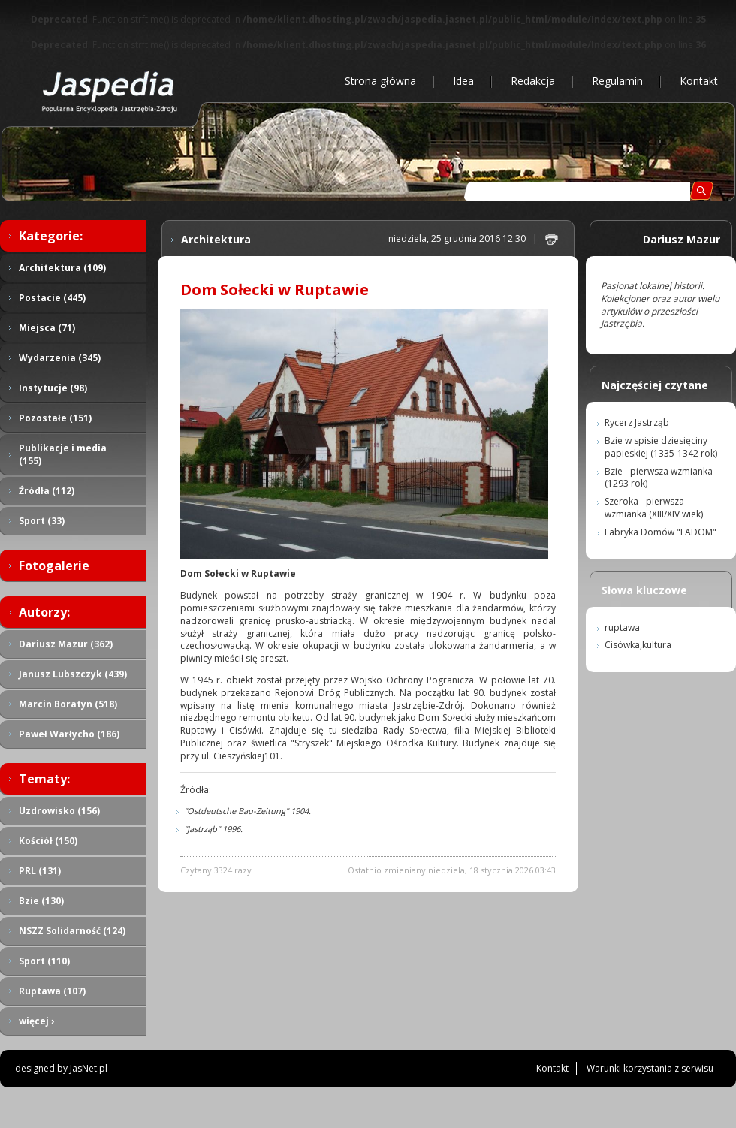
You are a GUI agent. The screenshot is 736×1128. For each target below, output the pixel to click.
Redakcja (533, 81)
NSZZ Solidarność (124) (72, 930)
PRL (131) (40, 870)
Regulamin (617, 81)
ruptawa (622, 627)
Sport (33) (42, 520)
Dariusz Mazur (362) (66, 644)
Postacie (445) (52, 297)
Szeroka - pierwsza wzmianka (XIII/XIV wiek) (654, 507)
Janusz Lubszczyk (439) (73, 674)
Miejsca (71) (47, 327)
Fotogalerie (54, 565)
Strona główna (380, 81)
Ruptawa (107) (52, 991)
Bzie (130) (41, 900)
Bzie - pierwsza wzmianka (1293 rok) (659, 477)
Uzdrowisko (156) (59, 810)
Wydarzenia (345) (60, 357)
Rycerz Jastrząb (637, 422)
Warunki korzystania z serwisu (650, 1068)
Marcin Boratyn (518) (68, 704)
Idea (463, 81)
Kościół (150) (48, 840)
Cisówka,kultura (638, 644)
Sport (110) (44, 961)
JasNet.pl (88, 1068)
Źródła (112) (46, 490)
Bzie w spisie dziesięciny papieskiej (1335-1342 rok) (661, 447)
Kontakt (699, 81)
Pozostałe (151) (55, 418)
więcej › (36, 1021)
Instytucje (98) (53, 388)
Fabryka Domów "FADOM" (660, 532)
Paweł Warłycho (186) (69, 734)
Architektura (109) (62, 267)
